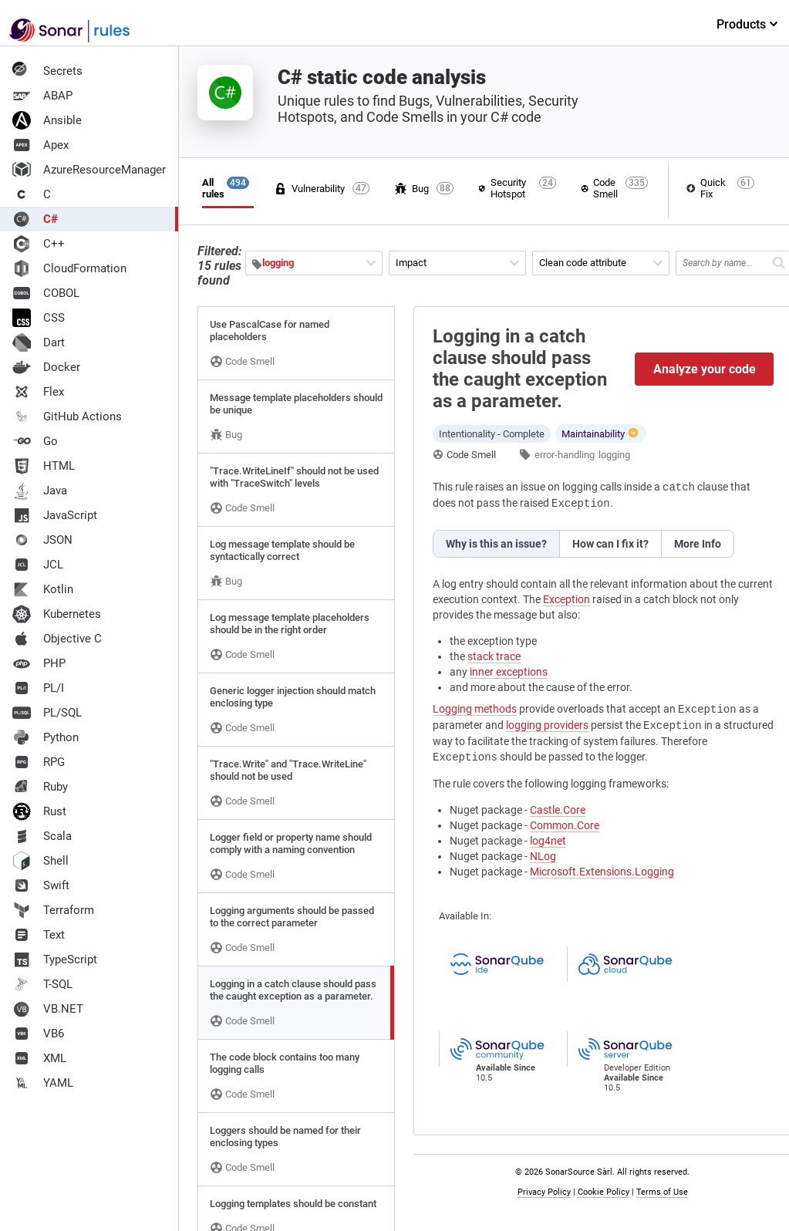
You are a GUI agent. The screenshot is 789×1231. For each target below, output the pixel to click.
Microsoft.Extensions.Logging (602, 871)
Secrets (47, 71)
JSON (42, 540)
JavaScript (54, 515)
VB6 (38, 1033)
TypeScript (54, 959)
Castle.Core (557, 810)
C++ (38, 243)
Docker (46, 367)
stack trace (494, 656)
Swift (40, 885)
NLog (543, 856)
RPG (38, 762)
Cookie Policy (603, 1192)
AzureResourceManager (89, 169)
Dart (38, 342)
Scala (42, 836)
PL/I (38, 688)
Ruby (40, 786)
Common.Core (564, 825)
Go (35, 441)
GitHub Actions (67, 416)
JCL (37, 564)
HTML (43, 466)
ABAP (42, 95)
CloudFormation (69, 268)
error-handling (564, 454)
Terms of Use (662, 1192)
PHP (39, 663)
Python (45, 737)
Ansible (47, 120)
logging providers (547, 725)
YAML (42, 1083)
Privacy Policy (544, 1192)
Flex (38, 392)
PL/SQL (47, 712)
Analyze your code (704, 369)
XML (39, 1058)
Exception (566, 599)
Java (39, 490)
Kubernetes (56, 614)
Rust (39, 811)
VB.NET (47, 1009)
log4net (548, 841)
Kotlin (42, 589)
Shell (40, 861)
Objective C (57, 638)
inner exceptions (509, 672)
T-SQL (42, 984)
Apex (40, 145)
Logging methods (475, 709)
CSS (38, 318)
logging (614, 454)
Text (38, 935)
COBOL (45, 293)
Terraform (53, 910)
